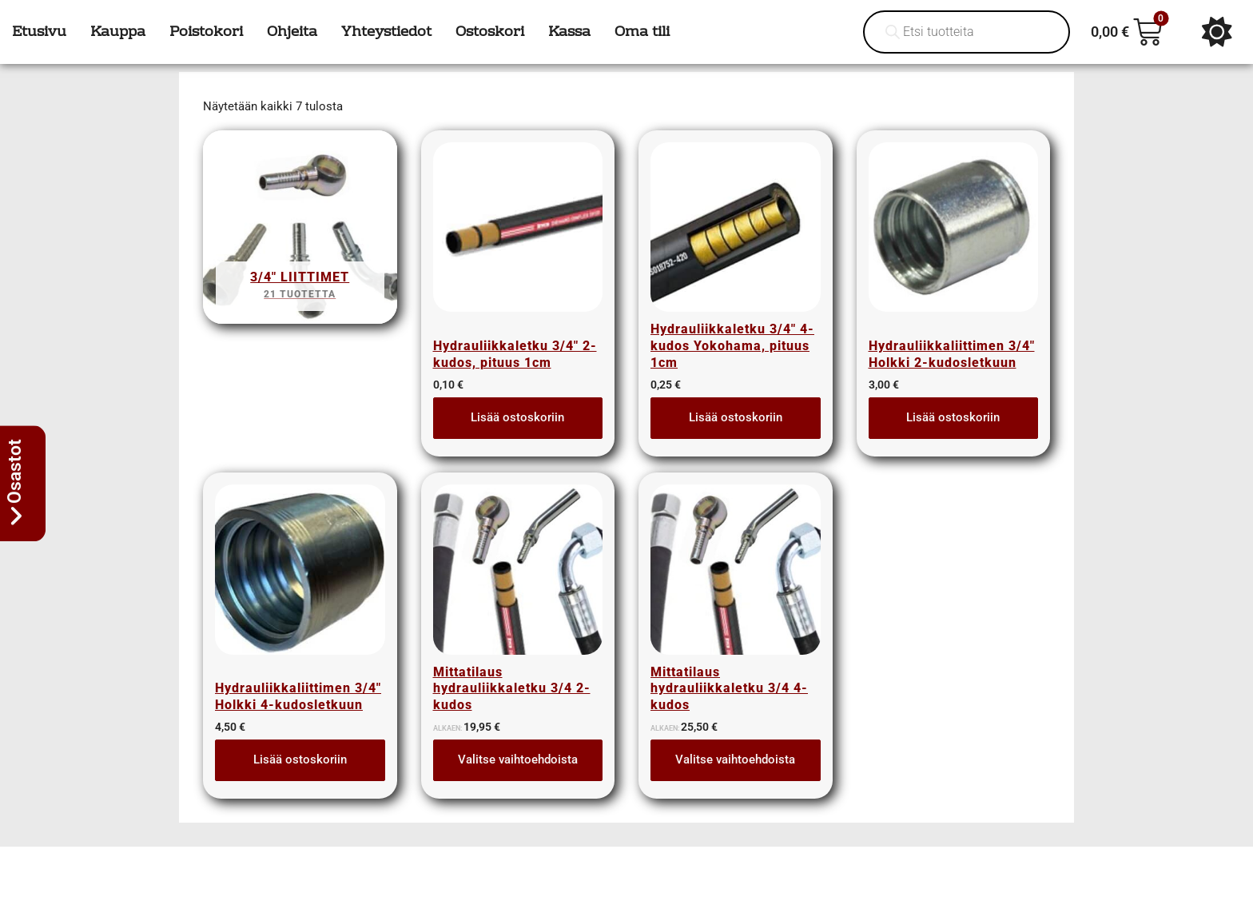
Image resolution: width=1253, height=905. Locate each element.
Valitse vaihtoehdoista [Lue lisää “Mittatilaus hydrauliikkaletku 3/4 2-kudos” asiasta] (518, 759)
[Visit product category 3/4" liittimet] (300, 232)
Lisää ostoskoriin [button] (517, 417)
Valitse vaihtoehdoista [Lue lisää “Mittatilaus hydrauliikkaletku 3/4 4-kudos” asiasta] (735, 759)
